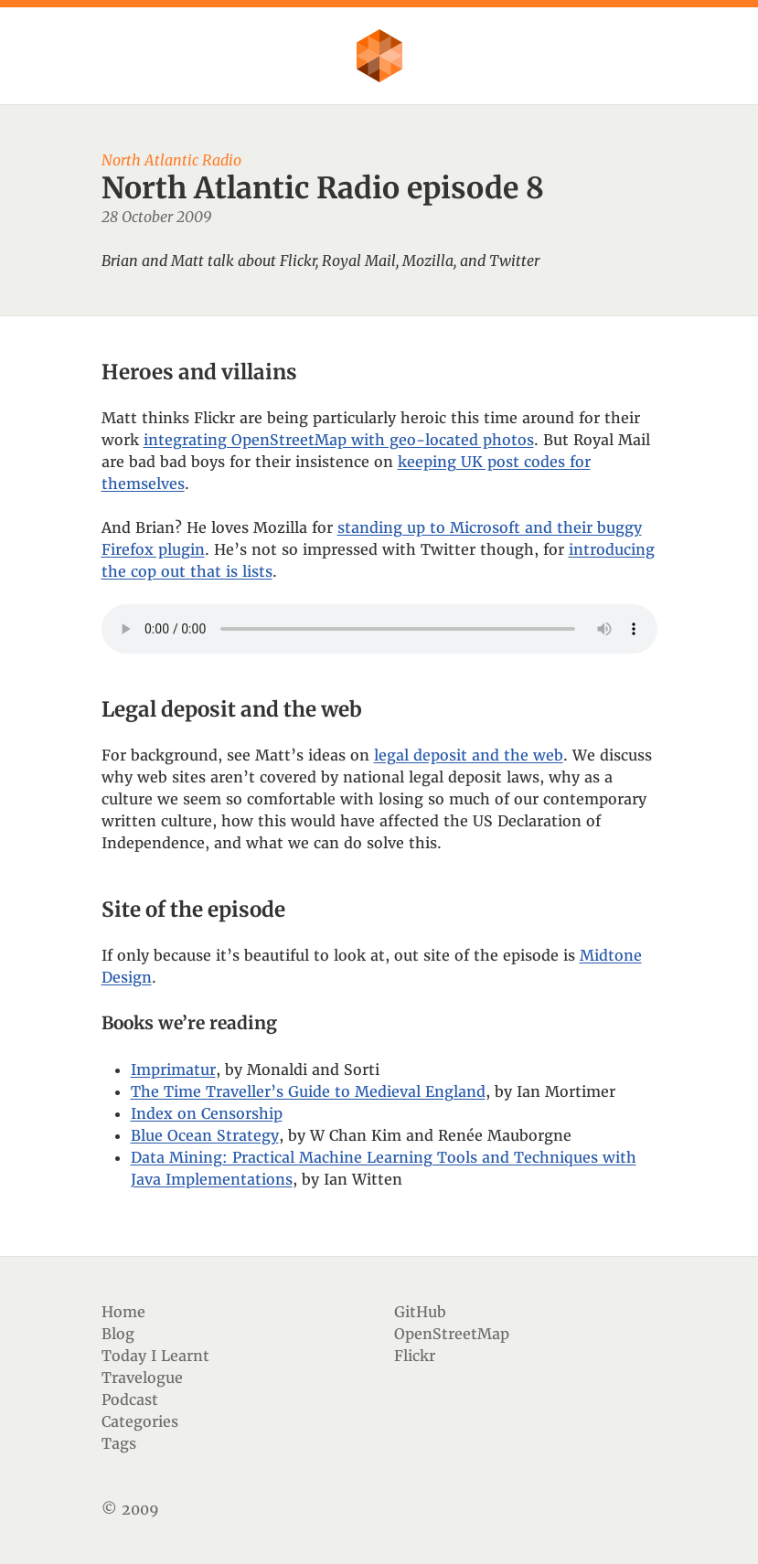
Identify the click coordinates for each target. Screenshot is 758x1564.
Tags (118, 1443)
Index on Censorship (207, 1113)
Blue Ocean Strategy (205, 1135)
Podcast (129, 1399)
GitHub (420, 1312)
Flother (379, 55)
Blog (117, 1334)
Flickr (414, 1355)
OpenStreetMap (451, 1334)
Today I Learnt (155, 1355)
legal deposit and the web (468, 755)
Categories (139, 1421)
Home (123, 1312)
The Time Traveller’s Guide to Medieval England (308, 1091)
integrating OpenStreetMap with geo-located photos (339, 440)
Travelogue (142, 1377)
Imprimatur (173, 1069)
